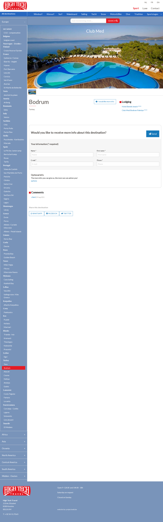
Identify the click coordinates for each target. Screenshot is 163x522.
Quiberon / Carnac (11, 58)
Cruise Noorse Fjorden (13, 50)
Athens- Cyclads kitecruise (10, 226)
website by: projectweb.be (67, 509)
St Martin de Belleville (12, 87)
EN (158, 2)
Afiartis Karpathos (11, 305)
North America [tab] (8, 455)
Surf (60, 14)
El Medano (8, 427)
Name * (62, 153)
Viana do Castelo (10, 169)
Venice (6, 117)
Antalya (7, 383)
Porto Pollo (8, 128)
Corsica (7, 76)
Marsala (7, 143)
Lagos (6, 202)
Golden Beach (9, 257)
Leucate (7, 73)
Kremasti (7, 338)
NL (145, 2)
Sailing (84, 14)
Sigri (5, 357)
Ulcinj (6, 210)
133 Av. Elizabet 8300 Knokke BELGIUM (9, 506)
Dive (128, 14)
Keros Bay (8, 239)
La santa (7, 401)
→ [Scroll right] (161, 14)
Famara (7, 397)
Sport (136, 8)
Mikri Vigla (8, 265)
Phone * (128, 162)
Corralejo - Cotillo (11, 408)
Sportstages (152, 14)
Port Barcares (9, 69)
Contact (155, 8)
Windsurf (38, 14)
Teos (6, 364)
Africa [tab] (4, 434)
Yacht (94, 14)
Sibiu (6, 110)
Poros (6, 221)
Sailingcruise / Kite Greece (11, 296)
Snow (103, 14)
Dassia (6, 246)
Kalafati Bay (9, 283)
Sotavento (8, 416)
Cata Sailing (8, 279)
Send (153, 133)
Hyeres (7, 65)
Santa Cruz (8, 184)
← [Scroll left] (29, 14)
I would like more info (105, 102)
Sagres (6, 199)
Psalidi (6, 320)
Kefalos (7, 323)
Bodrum (7, 368)
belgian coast (9, 40)
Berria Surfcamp (10, 154)
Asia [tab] (4, 441)
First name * (128, 153)
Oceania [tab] (5, 448)
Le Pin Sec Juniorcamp (12, 150)
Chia (5, 124)
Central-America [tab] (9, 462)
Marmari (7, 327)
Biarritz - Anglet (10, 61)
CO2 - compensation (12, 33)
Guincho (7, 191)
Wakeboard (72, 14)
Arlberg (7, 102)
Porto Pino (8, 132)
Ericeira (7, 188)
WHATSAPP (36, 213)
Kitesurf (50, 14)
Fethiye (7, 379)
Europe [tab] (5, 21)
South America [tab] (8, 469)
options (34, 181)
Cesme (6, 375)
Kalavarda (8, 345)
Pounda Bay (8, 253)
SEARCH (113, 21)
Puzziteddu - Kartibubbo (14, 139)
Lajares (6, 412)
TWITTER (66, 213)
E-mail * (62, 162)
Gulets (6, 386)
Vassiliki (7, 291)
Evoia (6, 217)
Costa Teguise (9, 394)
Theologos (8, 342)
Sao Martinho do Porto (13, 173)
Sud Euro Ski (9, 195)
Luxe (144, 8)
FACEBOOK (51, 213)
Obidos (7, 180)
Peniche (7, 176)
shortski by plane (10, 95)
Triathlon (138, 14)
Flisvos (6, 268)
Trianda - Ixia (9, 334)
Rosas (6, 158)
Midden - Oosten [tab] (9, 476)
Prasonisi (7, 349)
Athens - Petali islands (12, 231)
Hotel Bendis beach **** (131, 106)
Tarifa (6, 162)
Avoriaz (7, 84)
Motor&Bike (116, 14)
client (33, 197)
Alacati (6, 371)
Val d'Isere (8, 80)
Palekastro (8, 312)
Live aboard (8, 420)
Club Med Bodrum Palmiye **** (134, 110)
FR (152, 2)
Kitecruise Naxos (11, 272)
